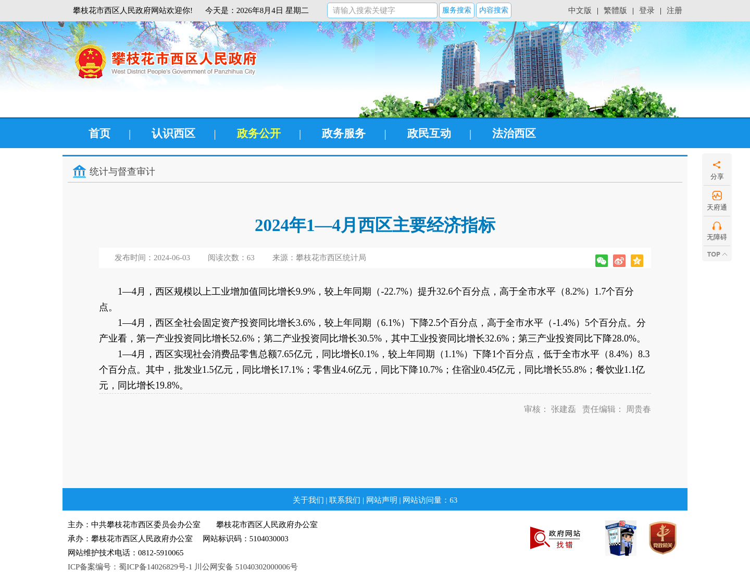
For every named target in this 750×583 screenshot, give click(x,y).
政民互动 (429, 133)
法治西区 (514, 133)
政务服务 (344, 133)
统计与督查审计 (122, 171)
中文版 (580, 10)
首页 (99, 133)
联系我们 (344, 500)
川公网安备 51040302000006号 (246, 567)
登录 (647, 10)
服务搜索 (456, 10)
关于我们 (308, 500)
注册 (674, 10)
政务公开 (259, 133)
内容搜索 (493, 10)
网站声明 (381, 500)
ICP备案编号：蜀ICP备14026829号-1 (130, 567)
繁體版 (615, 10)
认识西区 (173, 133)
